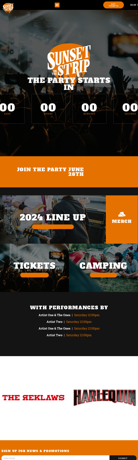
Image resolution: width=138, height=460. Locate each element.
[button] (57, 5)
